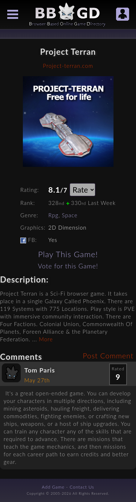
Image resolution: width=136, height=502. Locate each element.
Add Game (53, 487)
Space (70, 215)
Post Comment (108, 355)
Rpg (53, 215)
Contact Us (82, 487)
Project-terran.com (68, 65)
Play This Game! (68, 254)
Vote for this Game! (68, 266)
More (46, 339)
